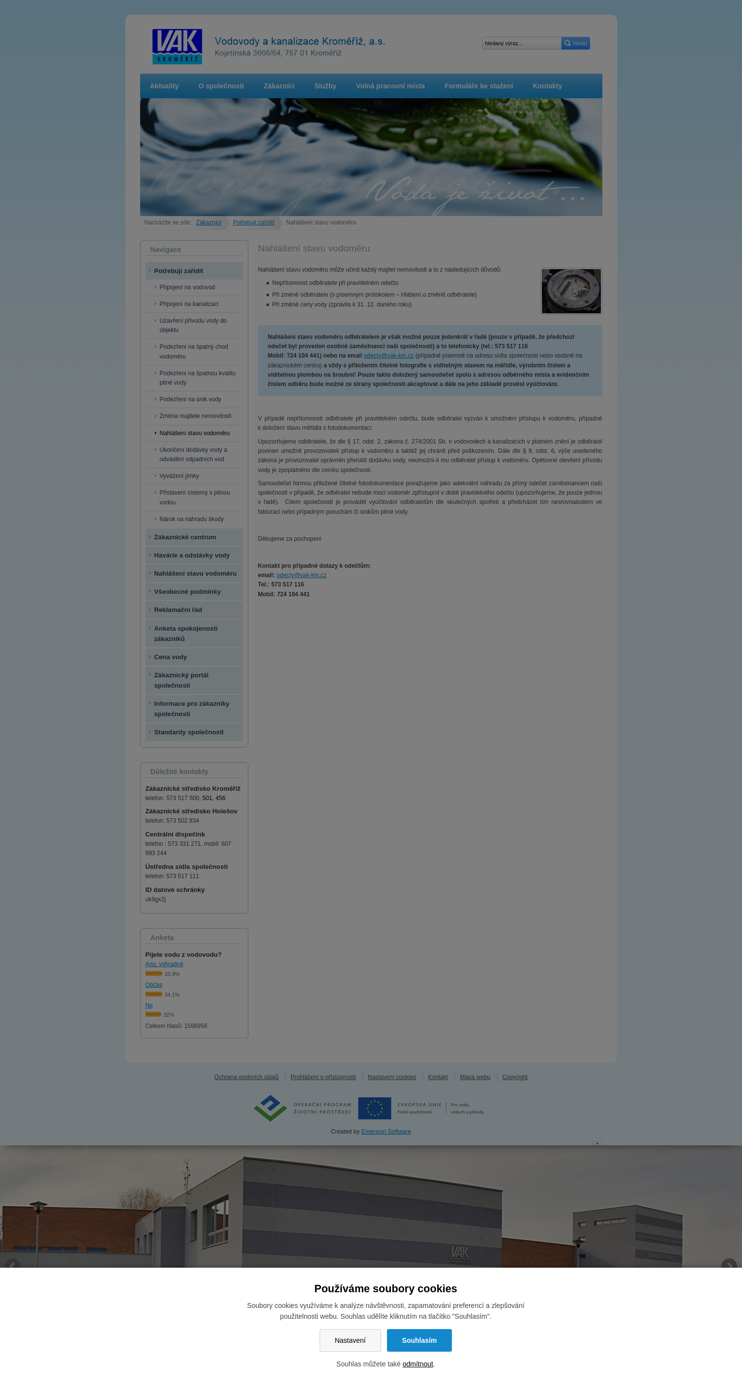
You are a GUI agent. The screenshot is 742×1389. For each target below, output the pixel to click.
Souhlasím (419, 1340)
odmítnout (418, 1364)
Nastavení (350, 1340)
